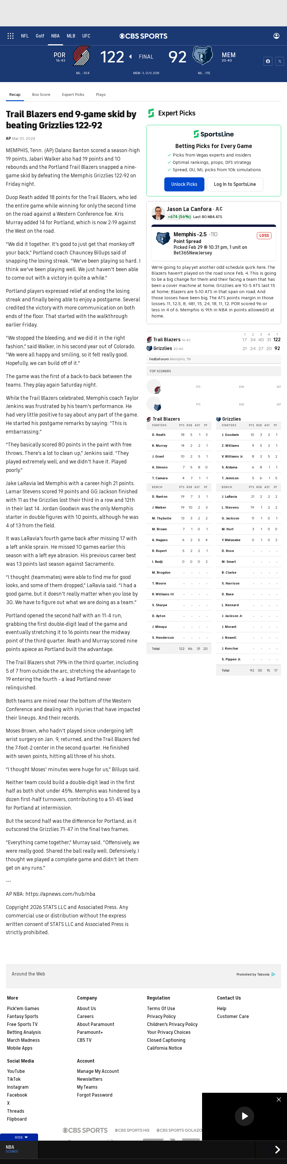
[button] (244, 1116)
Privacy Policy (161, 1016)
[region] (244, 1117)
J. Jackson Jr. (232, 616)
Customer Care (233, 1016)
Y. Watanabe (231, 540)
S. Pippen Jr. (231, 659)
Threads (15, 1111)
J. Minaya (159, 626)
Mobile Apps (20, 1048)
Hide (21, 1137)
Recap (14, 94)
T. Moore (159, 583)
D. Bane (228, 594)
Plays (101, 94)
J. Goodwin (230, 434)
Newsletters (89, 1079)
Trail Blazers (166, 419)
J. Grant (158, 456)
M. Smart (229, 561)
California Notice (164, 1048)
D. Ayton (158, 616)
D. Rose (228, 551)
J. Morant (229, 626)
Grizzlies (231, 419)
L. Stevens (230, 507)
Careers (85, 1016)
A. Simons (160, 467)
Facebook (17, 1095)
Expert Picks (73, 94)
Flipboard (17, 1119)
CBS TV (84, 1040)
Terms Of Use (161, 1009)
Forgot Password (94, 1095)
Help (221, 1009)
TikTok (13, 1079)
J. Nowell (229, 637)
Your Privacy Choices (169, 1032)
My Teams (87, 1087)
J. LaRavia (229, 496)
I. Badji (157, 561)
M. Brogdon (161, 572)
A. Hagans (160, 540)
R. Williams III (163, 594)
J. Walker (159, 507)
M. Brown (159, 529)
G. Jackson (230, 518)
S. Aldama (229, 467)
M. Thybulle (161, 518)
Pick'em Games (23, 1009)
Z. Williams (230, 445)
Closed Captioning (166, 1040)
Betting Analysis (24, 1032)
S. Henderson (163, 637)
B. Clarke (229, 572)
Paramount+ (90, 1032)
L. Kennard (230, 605)
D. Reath (158, 434)
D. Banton (160, 496)
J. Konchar (230, 648)
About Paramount (95, 1024)
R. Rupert (159, 551)
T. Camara (160, 478)
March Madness (23, 1040)
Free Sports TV (22, 1024)
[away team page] (83, 55)
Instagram (18, 1087)
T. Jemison (230, 478)
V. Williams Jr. (232, 456)
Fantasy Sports (22, 1016)
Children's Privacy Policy (172, 1024)
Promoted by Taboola (256, 974)
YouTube (16, 1071)
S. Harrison (231, 583)
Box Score (41, 94)
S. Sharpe (159, 605)
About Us (86, 1009)
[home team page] (204, 55)
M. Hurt (228, 529)
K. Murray (160, 445)
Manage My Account (98, 1071)
